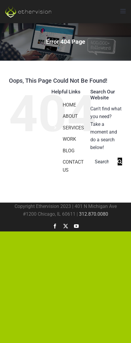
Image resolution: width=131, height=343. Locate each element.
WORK (69, 139)
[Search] (120, 161)
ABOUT (70, 116)
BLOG (69, 151)
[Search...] (104, 162)
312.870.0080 (93, 214)
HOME (69, 105)
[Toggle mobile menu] (123, 11)
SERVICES (73, 128)
